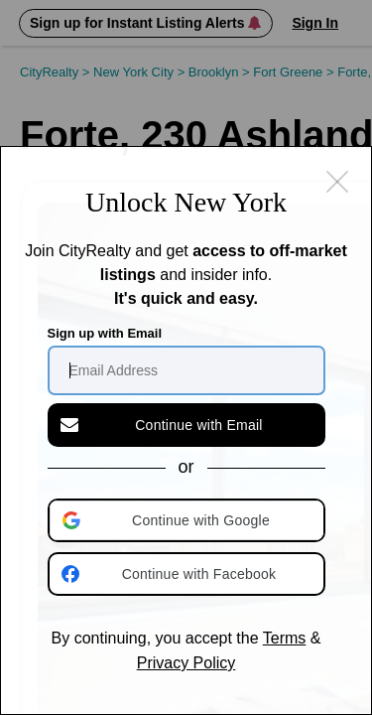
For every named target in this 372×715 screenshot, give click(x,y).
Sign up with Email (105, 333)
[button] (188, 520)
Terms (285, 638)
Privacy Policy (186, 662)
